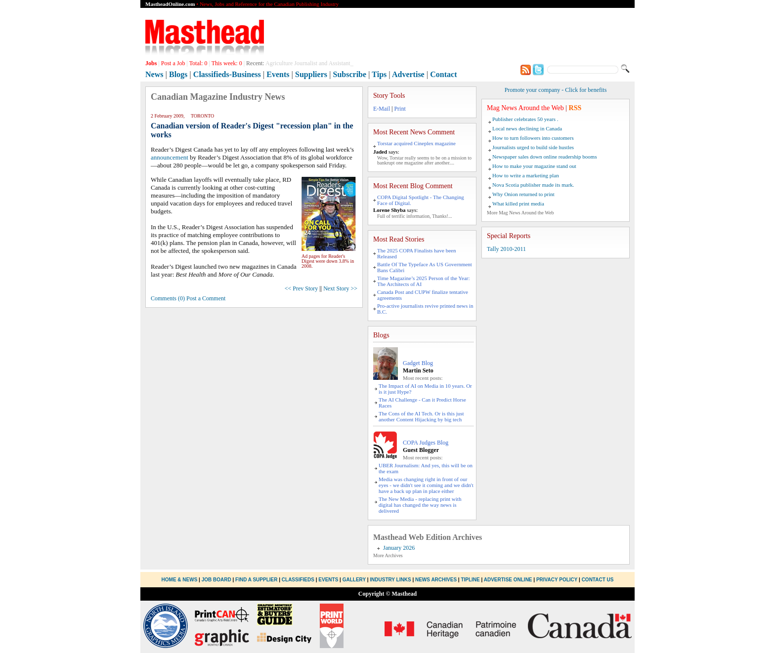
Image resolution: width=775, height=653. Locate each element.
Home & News (180, 579)
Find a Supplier (256, 579)
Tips (379, 74)
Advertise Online (508, 579)
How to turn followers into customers (533, 138)
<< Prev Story (301, 288)
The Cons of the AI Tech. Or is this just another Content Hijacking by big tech (421, 416)
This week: (227, 63)
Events (277, 74)
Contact (443, 74)
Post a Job (173, 63)
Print (399, 108)
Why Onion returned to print (523, 194)
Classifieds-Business (227, 74)
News (154, 74)
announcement (169, 157)
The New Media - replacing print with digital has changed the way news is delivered (420, 505)
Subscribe (350, 74)
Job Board (216, 579)
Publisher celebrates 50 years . (525, 119)
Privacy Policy (556, 579)
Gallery (354, 579)
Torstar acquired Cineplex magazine (416, 143)
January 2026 (399, 547)
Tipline (470, 579)
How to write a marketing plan (525, 175)
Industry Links (390, 579)
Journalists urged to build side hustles (533, 147)
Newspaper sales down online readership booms (544, 157)
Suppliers (311, 74)
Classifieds (298, 579)
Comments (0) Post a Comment (188, 298)
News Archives (436, 579)
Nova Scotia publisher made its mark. (533, 185)
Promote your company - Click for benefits (556, 89)
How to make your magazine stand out (534, 166)
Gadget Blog (418, 363)
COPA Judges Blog (425, 442)
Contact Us (598, 579)
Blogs (178, 74)
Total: (198, 63)
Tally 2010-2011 (506, 248)
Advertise (408, 74)
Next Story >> (340, 288)
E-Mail (381, 108)
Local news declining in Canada (527, 128)
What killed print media (518, 203)
